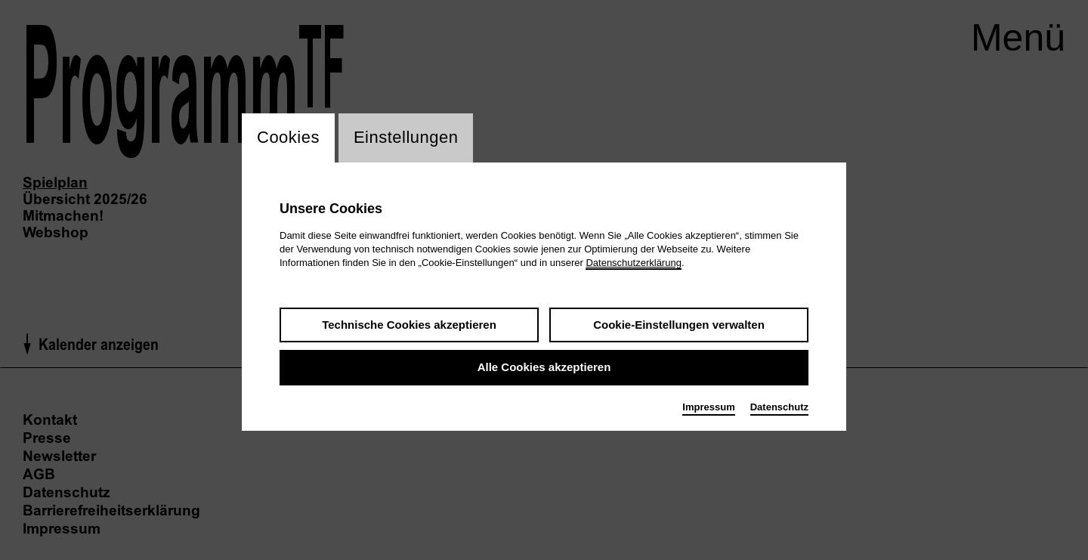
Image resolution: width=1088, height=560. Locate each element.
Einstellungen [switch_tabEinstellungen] (406, 137)
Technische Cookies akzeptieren (409, 324)
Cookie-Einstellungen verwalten (679, 324)
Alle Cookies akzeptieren (544, 367)
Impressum (708, 407)
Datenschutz (779, 407)
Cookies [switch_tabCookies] (288, 137)
